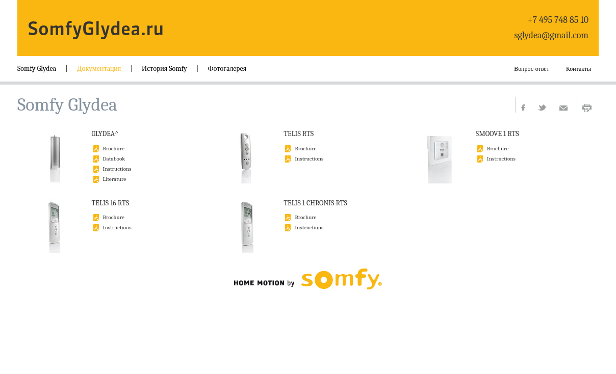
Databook (114, 158)
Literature (114, 178)
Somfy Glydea (36, 68)
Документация (99, 68)
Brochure (113, 148)
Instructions (117, 168)
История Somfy (164, 68)
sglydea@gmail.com (552, 35)
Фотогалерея (227, 68)
